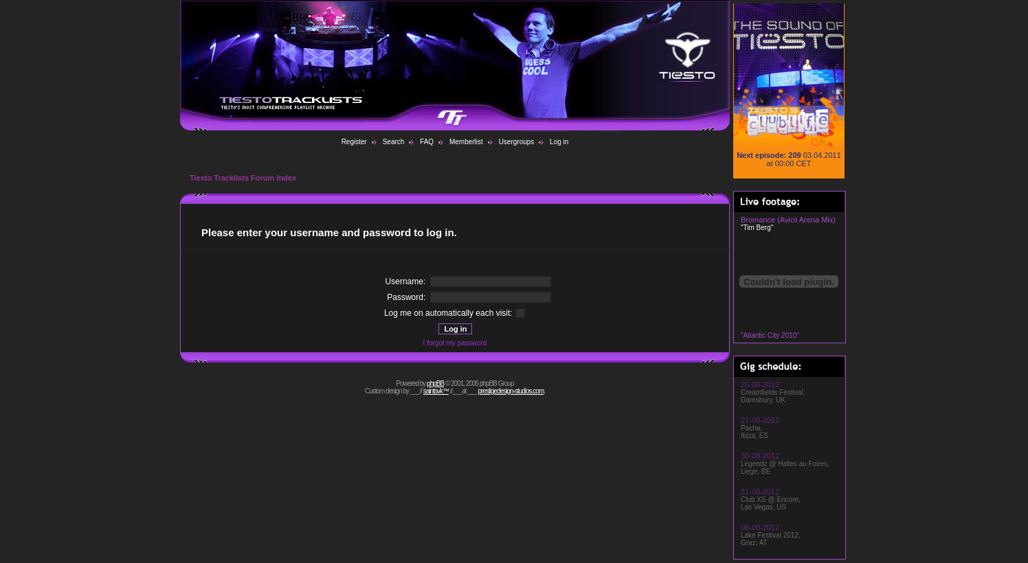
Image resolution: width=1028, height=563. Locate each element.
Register (354, 142)
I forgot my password (455, 343)
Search (394, 142)
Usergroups (517, 142)
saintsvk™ (436, 391)
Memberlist (466, 142)
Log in (559, 142)
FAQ (427, 142)
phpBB (435, 383)
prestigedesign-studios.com (511, 391)
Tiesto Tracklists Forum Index (243, 178)
